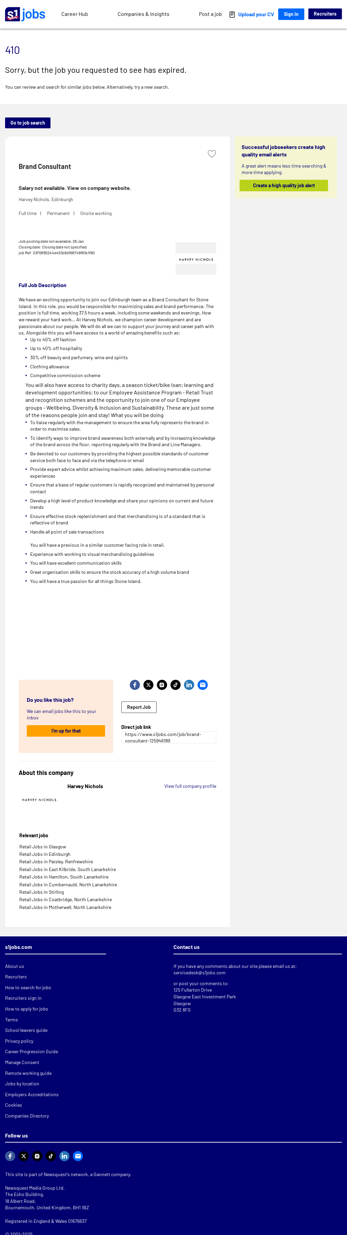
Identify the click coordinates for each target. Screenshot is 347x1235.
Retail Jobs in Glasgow (42, 846)
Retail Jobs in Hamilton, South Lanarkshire (63, 877)
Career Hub (74, 13)
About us (14, 966)
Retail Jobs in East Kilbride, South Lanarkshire (67, 869)
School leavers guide (26, 1030)
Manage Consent (22, 1062)
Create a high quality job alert (283, 185)
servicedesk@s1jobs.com (200, 972)
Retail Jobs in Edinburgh (44, 854)
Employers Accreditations (32, 1094)
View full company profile (190, 786)
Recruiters (325, 14)
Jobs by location (22, 1083)
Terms (11, 1019)
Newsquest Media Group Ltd (34, 1188)
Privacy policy (19, 1041)
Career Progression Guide (31, 1051)
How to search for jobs (28, 987)
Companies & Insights (143, 13)
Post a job (210, 13)
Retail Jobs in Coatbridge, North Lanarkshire (65, 899)
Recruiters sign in (23, 998)
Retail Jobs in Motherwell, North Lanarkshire (65, 907)
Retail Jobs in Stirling (41, 892)
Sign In (291, 14)
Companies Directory (27, 1116)
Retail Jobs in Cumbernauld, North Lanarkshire (68, 884)
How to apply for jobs (26, 1009)
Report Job (139, 707)
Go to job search (28, 123)
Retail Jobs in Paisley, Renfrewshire (56, 861)
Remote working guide (28, 1073)
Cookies (13, 1105)
